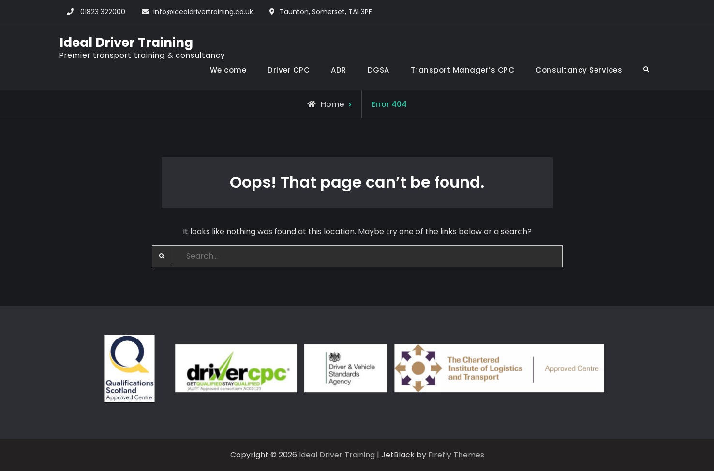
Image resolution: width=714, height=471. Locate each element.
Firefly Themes (456, 454)
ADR (338, 70)
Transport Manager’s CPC (463, 70)
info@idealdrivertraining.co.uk (203, 11)
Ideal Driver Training (126, 42)
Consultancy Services (579, 70)
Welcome (228, 70)
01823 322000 (102, 11)
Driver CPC (289, 70)
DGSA (378, 70)
